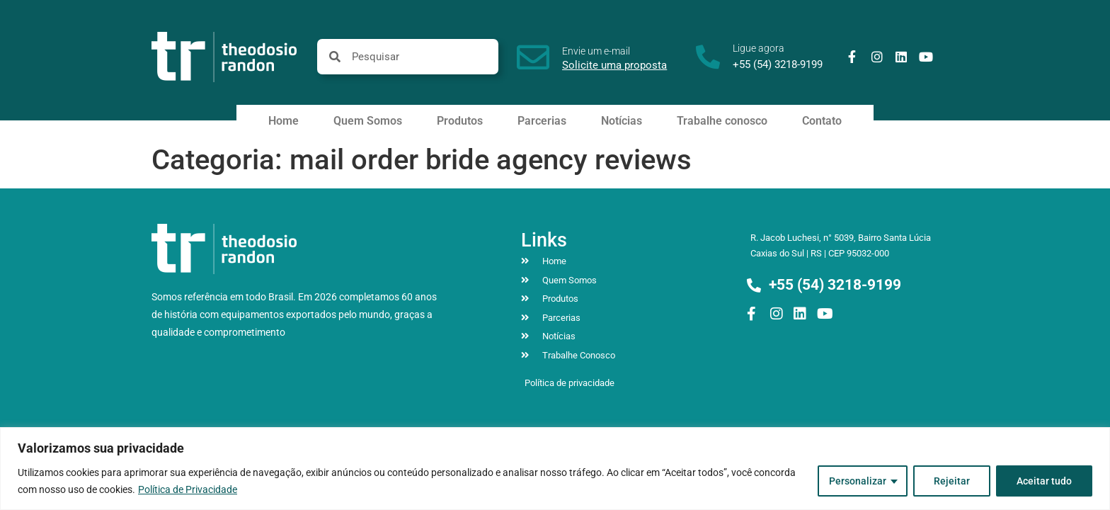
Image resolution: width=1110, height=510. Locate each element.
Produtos (460, 121)
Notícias (621, 121)
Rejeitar (952, 481)
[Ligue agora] (708, 57)
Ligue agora (758, 48)
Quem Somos (367, 121)
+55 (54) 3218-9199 (778, 64)
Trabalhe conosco (722, 121)
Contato (822, 121)
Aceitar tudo (1044, 481)
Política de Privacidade (187, 489)
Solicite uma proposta (614, 65)
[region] (555, 468)
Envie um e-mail (596, 51)
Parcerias (541, 121)
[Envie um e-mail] (533, 57)
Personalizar (857, 481)
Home (283, 121)
